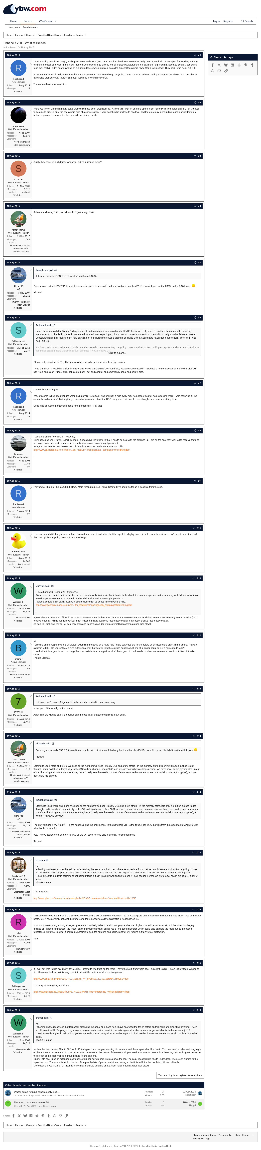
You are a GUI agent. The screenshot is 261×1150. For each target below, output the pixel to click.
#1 (199, 55)
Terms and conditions (205, 1135)
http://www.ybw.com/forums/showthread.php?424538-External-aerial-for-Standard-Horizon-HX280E (84, 898)
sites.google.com (21, 145)
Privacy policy (226, 1135)
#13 (199, 688)
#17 (199, 909)
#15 (199, 792)
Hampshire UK (23, 948)
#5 (199, 262)
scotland (26, 192)
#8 (199, 430)
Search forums (30, 27)
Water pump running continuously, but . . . (37, 1091)
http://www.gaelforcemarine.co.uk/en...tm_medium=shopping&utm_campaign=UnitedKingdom (81, 449)
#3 (199, 156)
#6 (199, 317)
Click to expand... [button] (117, 353)
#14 (199, 736)
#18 (199, 962)
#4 (199, 206)
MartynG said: (43, 586)
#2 (199, 102)
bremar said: (42, 860)
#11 (199, 578)
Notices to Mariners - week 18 (31, 1102)
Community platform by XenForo (120, 1146)
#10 (199, 528)
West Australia (23, 617)
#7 (199, 383)
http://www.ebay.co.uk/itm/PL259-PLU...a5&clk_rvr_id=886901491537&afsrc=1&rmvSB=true (81, 978)
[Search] (247, 21)
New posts (14, 27)
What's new (45, 21)
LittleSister (20, 1095)
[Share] (195, 55)
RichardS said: (43, 743)
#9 (199, 480)
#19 (199, 1010)
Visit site (17, 91)
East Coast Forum (47, 1105)
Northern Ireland (22, 141)
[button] (55, 21)
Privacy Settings (201, 1138)
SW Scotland (24, 564)
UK (28, 466)
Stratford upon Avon (20, 674)
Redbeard (11, 47)
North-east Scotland (20, 245)
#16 (199, 852)
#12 (199, 635)
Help (237, 1135)
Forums (28, 21)
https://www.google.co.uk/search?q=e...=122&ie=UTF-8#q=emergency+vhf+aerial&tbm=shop (81, 991)
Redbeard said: (43, 325)
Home (13, 21)
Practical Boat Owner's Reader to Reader (63, 1095)
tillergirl (18, 1105)
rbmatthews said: (44, 270)
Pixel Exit (166, 1146)
